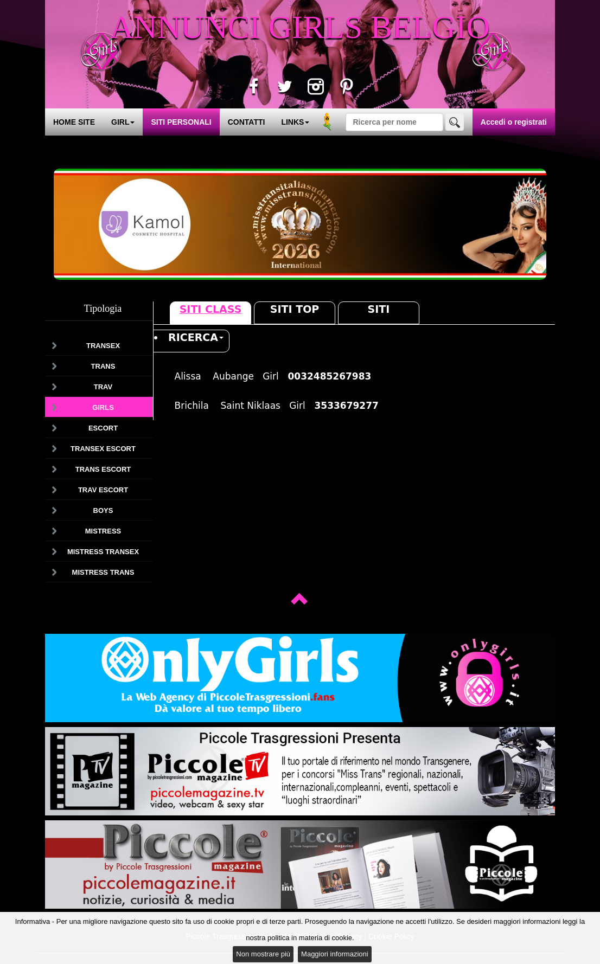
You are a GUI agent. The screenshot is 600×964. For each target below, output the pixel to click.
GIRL (123, 122)
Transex (103, 346)
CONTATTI (246, 122)
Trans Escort (103, 469)
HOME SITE (74, 122)
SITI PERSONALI (181, 122)
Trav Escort (103, 490)
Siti (379, 309)
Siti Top (294, 309)
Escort (103, 428)
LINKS (295, 122)
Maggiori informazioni (334, 954)
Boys (103, 510)
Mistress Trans (103, 572)
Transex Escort (103, 449)
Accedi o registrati (514, 122)
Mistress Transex (103, 552)
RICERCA (196, 337)
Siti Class (211, 309)
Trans (103, 366)
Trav (103, 387)
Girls (103, 407)
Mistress (103, 531)
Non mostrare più (263, 954)
